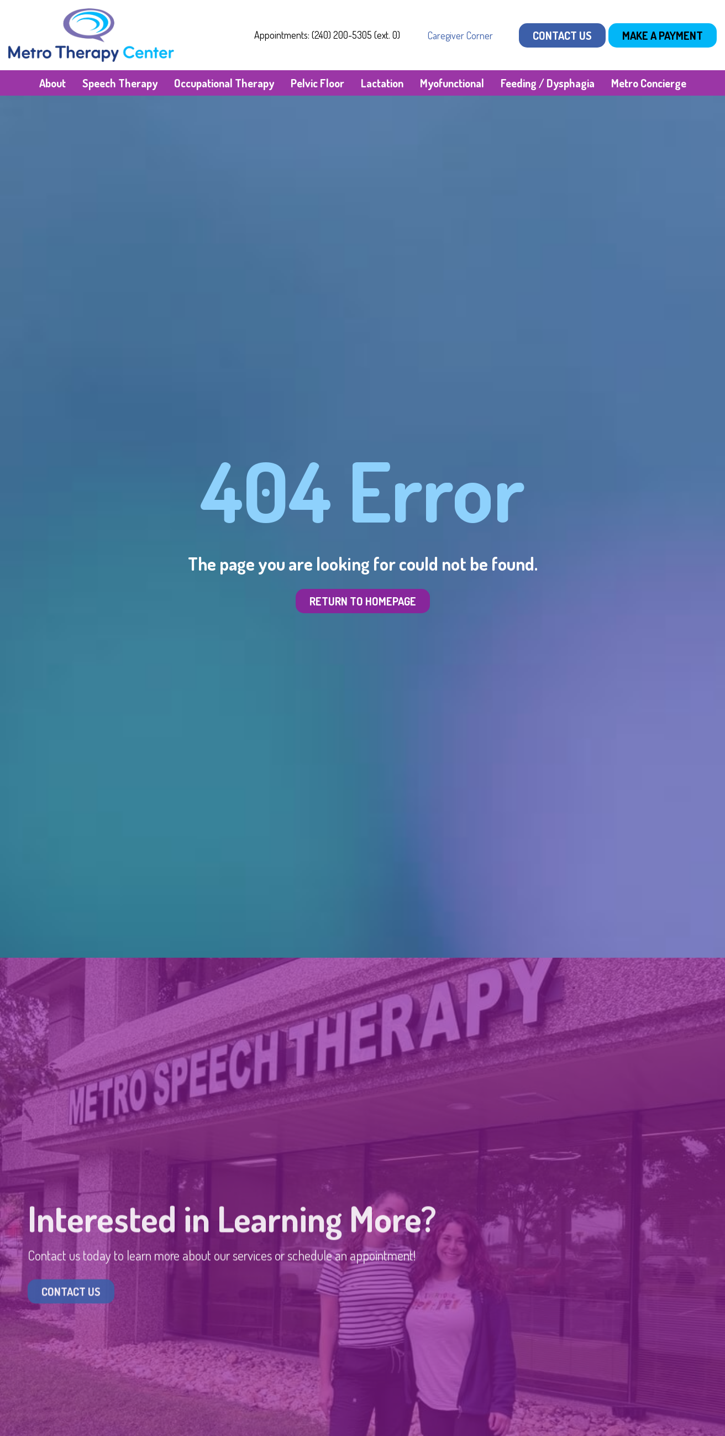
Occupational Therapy (224, 83)
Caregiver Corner (460, 35)
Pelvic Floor (317, 83)
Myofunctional (452, 83)
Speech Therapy (119, 83)
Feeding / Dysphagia (548, 83)
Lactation (382, 83)
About (52, 83)
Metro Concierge (648, 83)
